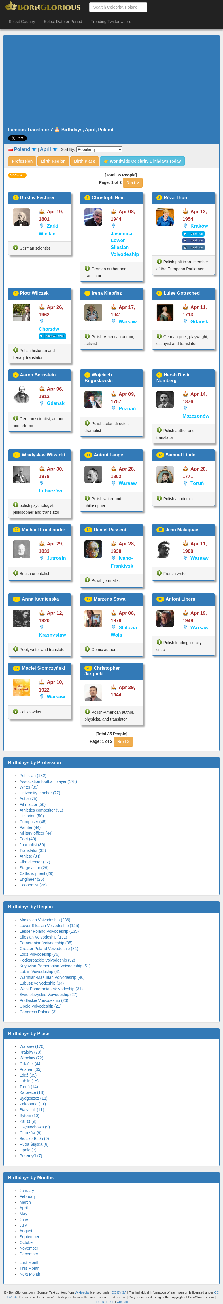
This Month (29, 1268)
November (29, 1248)
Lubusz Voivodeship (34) (42, 983)
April (24, 1208)
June (24, 1219)
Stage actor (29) (34, 867)
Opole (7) (28, 1150)
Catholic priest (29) (37, 873)
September (29, 1236)
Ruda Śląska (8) (34, 1144)
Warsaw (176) (32, 1046)
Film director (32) (35, 862)
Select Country (22, 21)
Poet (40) (28, 839)
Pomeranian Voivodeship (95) (46, 943)
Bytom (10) (29, 1115)
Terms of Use (105, 1301)
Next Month (30, 1274)
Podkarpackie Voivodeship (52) (47, 960)
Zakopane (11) (33, 1104)
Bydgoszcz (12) (33, 1098)
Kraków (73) (30, 1052)
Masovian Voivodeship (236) (45, 919)
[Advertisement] (111, 81)
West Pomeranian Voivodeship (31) (51, 989)
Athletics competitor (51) (41, 810)
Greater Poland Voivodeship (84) (49, 948)
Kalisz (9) (28, 1121)
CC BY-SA (119, 1292)
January (27, 1190)
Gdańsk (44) (31, 1063)
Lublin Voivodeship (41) (41, 971)
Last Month (29, 1262)
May (23, 1213)
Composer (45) (33, 821)
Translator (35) (33, 850)
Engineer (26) (32, 879)
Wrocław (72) (31, 1058)
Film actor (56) (33, 804)
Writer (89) (29, 787)
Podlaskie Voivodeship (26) (44, 1000)
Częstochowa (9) (35, 1127)
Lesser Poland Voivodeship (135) (49, 931)
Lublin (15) (29, 1081)
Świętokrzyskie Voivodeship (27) (49, 994)
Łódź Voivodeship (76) (40, 954)
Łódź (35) (28, 1075)
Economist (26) (33, 885)
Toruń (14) (29, 1086)
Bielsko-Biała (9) (34, 1138)
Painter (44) (30, 827)
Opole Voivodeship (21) (41, 1006)
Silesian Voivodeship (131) (43, 937)
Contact (122, 1301)
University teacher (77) (40, 793)
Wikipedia (82, 1292)
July (23, 1225)
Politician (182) (33, 775)
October (27, 1242)
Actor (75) (28, 798)
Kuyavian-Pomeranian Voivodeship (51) (55, 966)
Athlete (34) (30, 856)
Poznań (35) (30, 1069)
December (29, 1254)
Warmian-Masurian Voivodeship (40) (52, 977)
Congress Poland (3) (38, 1012)
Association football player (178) (48, 781)
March (25, 1202)
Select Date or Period (63, 21)
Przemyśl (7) (31, 1155)
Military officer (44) (36, 833)
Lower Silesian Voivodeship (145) (49, 925)
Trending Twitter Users (111, 21)
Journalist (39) (32, 844)
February (28, 1196)
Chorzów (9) (30, 1132)
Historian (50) (32, 816)
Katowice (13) (32, 1092)
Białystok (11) (32, 1109)
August (26, 1231)
